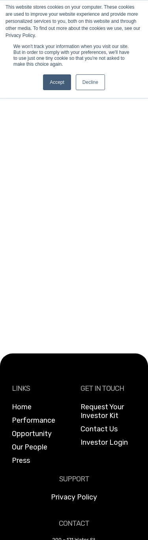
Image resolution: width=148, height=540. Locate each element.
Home (22, 407)
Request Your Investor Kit (102, 411)
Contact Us (99, 429)
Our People (29, 447)
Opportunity (32, 433)
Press (21, 460)
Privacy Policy (74, 497)
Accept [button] (57, 82)
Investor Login (104, 442)
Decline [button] (90, 82)
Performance (33, 420)
